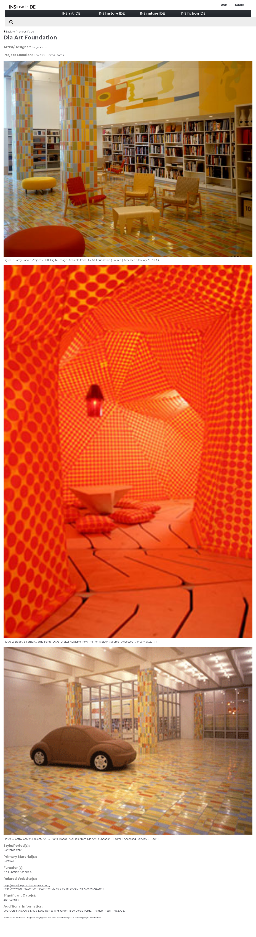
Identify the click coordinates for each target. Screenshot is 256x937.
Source (117, 260)
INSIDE (71, 13)
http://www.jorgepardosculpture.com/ (27, 885)
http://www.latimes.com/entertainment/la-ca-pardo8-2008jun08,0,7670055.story (54, 888)
